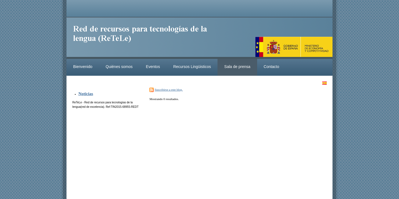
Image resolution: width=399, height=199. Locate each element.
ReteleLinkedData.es (142, 38)
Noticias (85, 93)
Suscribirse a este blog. (169, 89)
